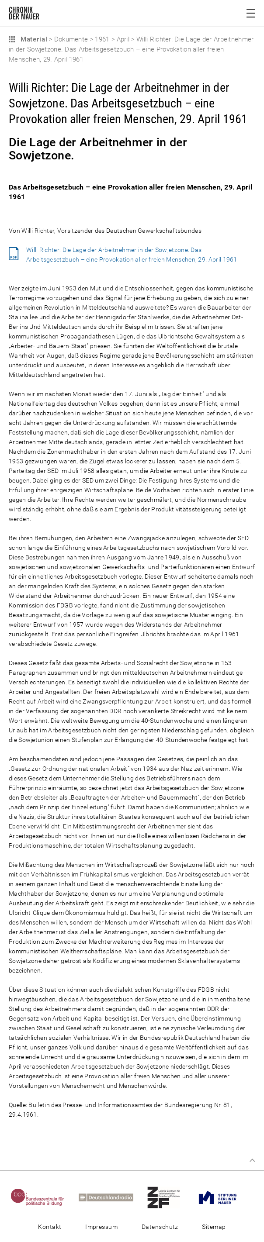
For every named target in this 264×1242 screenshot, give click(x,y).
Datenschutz (160, 1226)
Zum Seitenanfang (252, 1160)
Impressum (101, 1226)
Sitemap (214, 1226)
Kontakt (49, 1226)
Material (32, 39)
